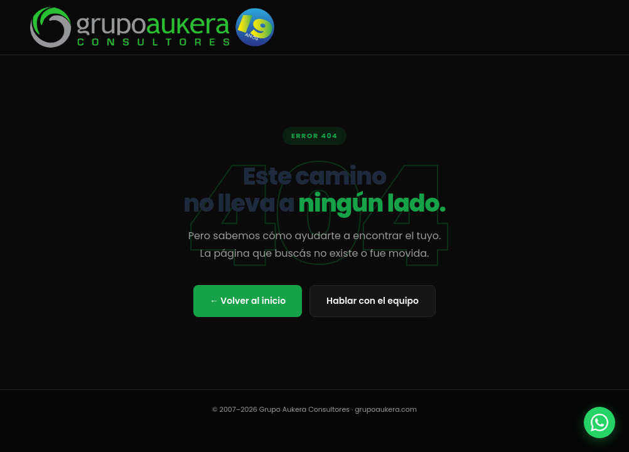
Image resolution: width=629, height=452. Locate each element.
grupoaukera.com (386, 409)
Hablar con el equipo (372, 300)
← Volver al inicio (248, 300)
